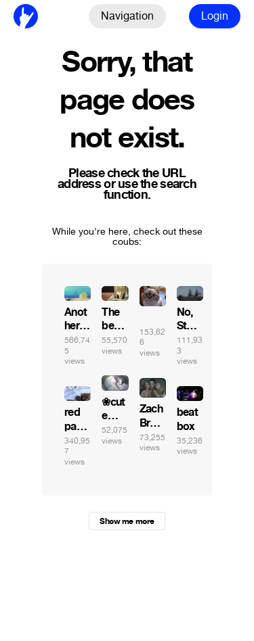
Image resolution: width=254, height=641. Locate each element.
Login (214, 16)
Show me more (127, 521)
